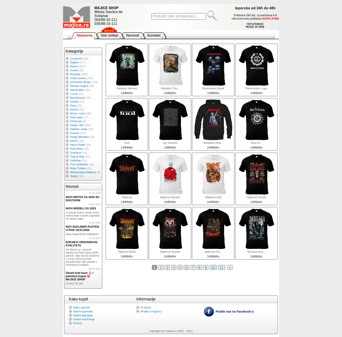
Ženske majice (79, 86)
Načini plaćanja (82, 315)
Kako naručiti (81, 307)
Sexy (73, 105)
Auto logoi (76, 117)
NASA (74, 140)
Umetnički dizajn (80, 82)
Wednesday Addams (83, 172)
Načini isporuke (83, 311)
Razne (74, 66)
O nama (146, 307)
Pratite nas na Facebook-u (235, 311)
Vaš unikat (109, 35)
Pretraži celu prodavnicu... (175, 16)
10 (213, 267)
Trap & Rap (77, 156)
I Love (74, 93)
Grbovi (74, 109)
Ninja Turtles (78, 168)
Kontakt (154, 35)
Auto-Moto (76, 148)
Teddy (74, 176)
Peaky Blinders (79, 137)
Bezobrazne (77, 97)
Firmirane (76, 121)
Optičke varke (78, 129)
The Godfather (79, 164)
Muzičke (75, 74)
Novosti (132, 35)
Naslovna (84, 35)
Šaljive (74, 62)
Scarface (75, 152)
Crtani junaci (78, 78)
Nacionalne (77, 89)
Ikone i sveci (78, 113)
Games (74, 133)
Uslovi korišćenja (84, 319)
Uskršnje (75, 160)
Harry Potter (77, 144)
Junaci (74, 70)
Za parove (76, 58)
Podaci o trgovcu (151, 311)
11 (222, 267)
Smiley (74, 101)
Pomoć (77, 323)
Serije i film (77, 125)
